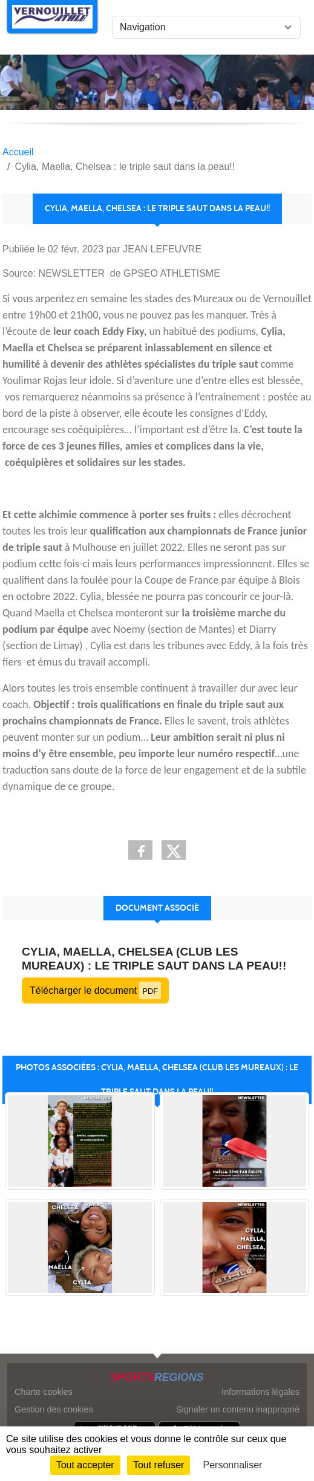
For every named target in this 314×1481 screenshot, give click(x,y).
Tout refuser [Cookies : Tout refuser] (158, 1465)
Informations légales (260, 1392)
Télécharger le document (95, 990)
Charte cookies (44, 1392)
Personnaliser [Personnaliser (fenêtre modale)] (233, 1465)
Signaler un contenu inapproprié (237, 1409)
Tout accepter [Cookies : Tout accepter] (85, 1465)
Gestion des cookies (54, 1409)
